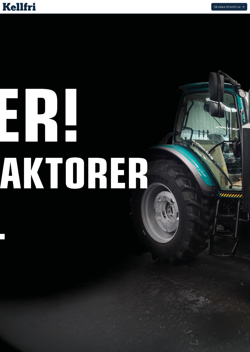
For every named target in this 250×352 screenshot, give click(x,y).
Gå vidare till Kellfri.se (229, 6)
